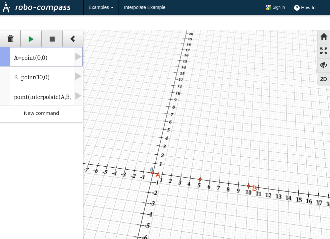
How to (304, 8)
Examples (101, 7)
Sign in (275, 7)
